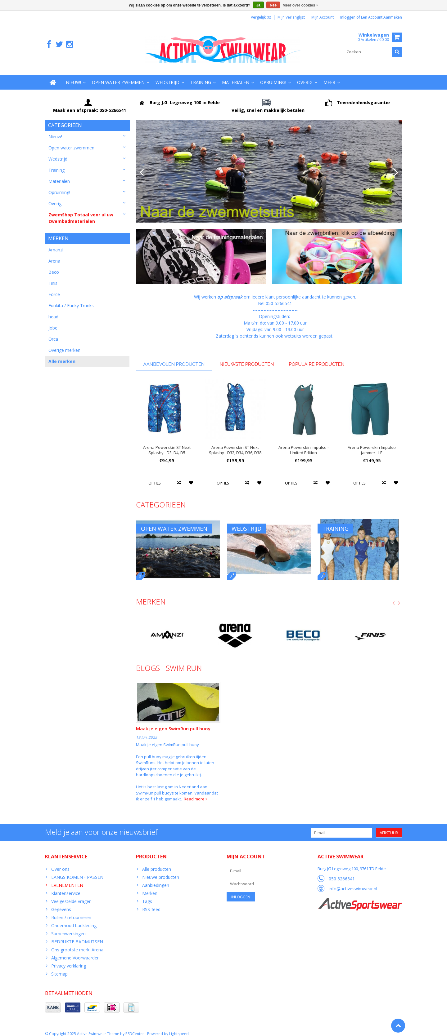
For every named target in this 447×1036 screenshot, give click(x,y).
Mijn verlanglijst (291, 17)
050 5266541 (342, 872)
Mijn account (322, 17)
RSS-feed (151, 903)
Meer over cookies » (300, 5)
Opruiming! (273, 76)
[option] (167, 429)
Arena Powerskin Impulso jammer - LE (372, 444)
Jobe (52, 322)
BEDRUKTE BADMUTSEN (77, 935)
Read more (195, 792)
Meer (329, 76)
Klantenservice (65, 887)
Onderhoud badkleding (74, 919)
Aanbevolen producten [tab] (174, 358)
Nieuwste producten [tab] (246, 358)
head (53, 311)
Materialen (235, 76)
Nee (273, 5)
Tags (147, 895)
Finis (52, 278)
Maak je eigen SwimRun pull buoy (173, 722)
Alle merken (61, 356)
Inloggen (348, 17)
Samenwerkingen (68, 927)
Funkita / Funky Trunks (71, 300)
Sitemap (59, 968)
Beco (53, 266)
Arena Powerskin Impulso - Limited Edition (303, 444)
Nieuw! (73, 76)
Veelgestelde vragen (71, 895)
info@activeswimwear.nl (353, 882)
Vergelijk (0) (261, 17)
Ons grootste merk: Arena (77, 943)
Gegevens (61, 903)
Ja (258, 5)
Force (54, 289)
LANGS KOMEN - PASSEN (77, 871)
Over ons (60, 863)
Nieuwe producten (160, 871)
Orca (53, 333)
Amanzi (55, 244)
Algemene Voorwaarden (75, 951)
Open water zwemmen (118, 76)
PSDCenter (134, 1028)
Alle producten (156, 863)
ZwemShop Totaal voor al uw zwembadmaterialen (80, 212)
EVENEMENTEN (67, 879)
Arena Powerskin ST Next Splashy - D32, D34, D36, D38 (235, 444)
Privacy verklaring (68, 960)
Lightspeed (179, 1028)
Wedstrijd (167, 76)
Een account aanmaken (381, 17)
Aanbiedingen (155, 879)
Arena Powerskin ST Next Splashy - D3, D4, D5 (167, 444)
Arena (54, 255)
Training (200, 76)
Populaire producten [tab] (316, 358)
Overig (305, 76)
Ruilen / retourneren (71, 911)
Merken (149, 887)
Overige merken (64, 345)
